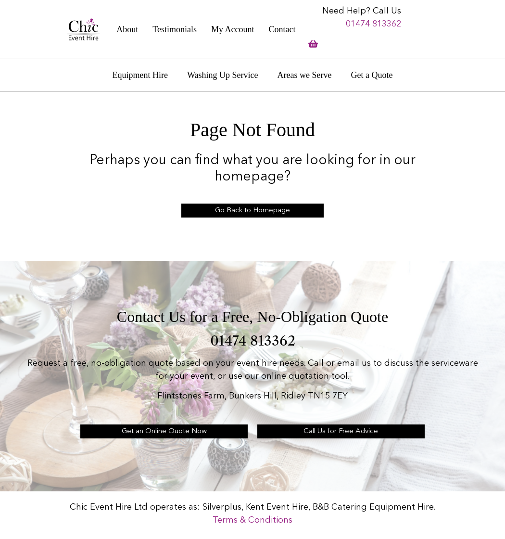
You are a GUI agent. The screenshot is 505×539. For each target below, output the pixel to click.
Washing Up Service (222, 75)
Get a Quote (371, 75)
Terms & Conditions (252, 520)
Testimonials (174, 29)
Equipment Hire (140, 75)
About (127, 29)
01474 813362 (373, 24)
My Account (232, 29)
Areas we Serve (305, 75)
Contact (282, 29)
